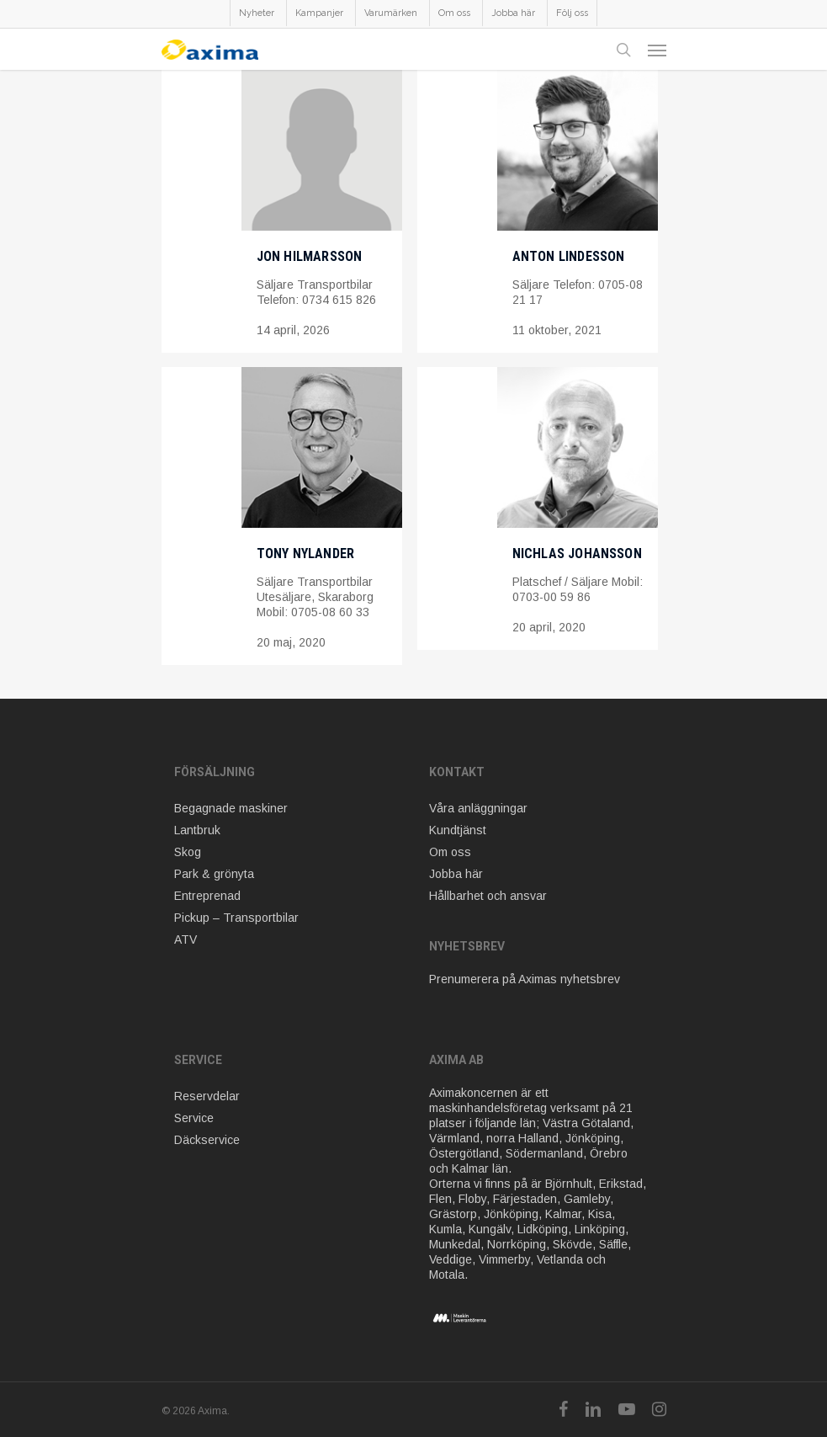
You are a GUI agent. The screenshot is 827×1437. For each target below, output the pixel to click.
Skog (187, 852)
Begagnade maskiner (231, 808)
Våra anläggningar (478, 808)
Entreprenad (207, 895)
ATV (185, 939)
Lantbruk (197, 830)
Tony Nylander (306, 553)
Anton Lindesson (568, 256)
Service (194, 1118)
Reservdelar (207, 1096)
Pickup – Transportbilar (236, 917)
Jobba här (456, 874)
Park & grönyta (214, 874)
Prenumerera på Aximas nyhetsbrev (524, 979)
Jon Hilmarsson (310, 256)
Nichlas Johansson (577, 553)
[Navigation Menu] (657, 49)
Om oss (450, 852)
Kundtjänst (457, 830)
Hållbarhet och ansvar (488, 895)
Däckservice (207, 1140)
